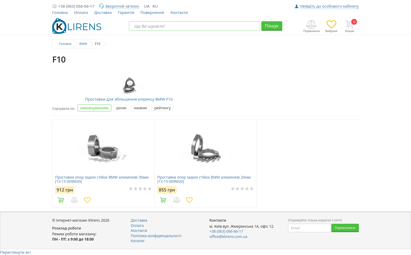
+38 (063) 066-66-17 (76, 6)
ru (155, 6)
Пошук (271, 26)
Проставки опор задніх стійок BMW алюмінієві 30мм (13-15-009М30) (101, 179)
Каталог (138, 240)
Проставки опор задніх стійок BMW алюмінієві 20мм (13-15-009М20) (204, 179)
